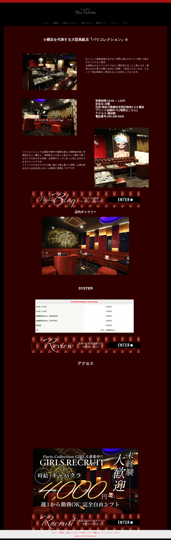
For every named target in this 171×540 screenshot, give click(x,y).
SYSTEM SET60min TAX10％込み (84, 303)
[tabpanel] (85, 246)
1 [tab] (84, 277)
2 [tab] (87, 277)
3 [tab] (90, 277)
